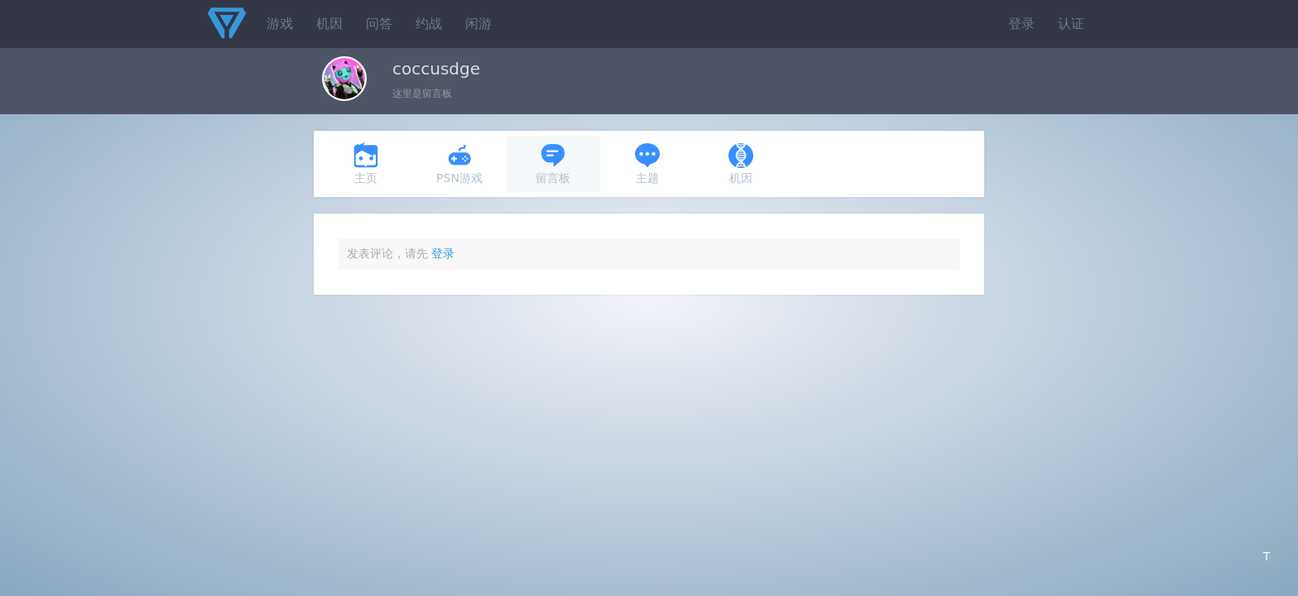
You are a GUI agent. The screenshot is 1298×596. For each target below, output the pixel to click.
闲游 (478, 23)
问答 (379, 23)
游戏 (280, 23)
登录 (1021, 23)
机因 (329, 23)
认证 (1071, 23)
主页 (366, 163)
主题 (647, 163)
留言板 (553, 163)
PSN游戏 (459, 163)
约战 (429, 23)
